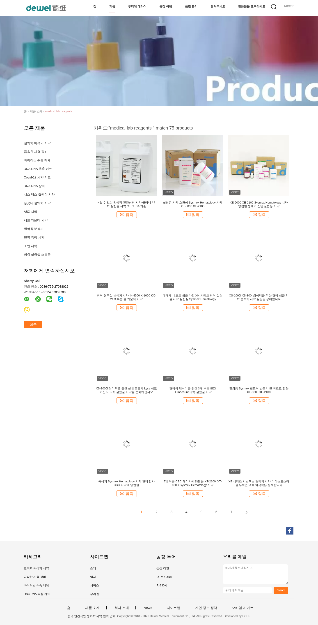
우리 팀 (95, 594)
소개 (93, 568)
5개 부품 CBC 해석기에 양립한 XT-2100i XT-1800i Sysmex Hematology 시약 (192, 483)
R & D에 (161, 585)
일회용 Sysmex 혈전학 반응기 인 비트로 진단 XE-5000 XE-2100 (258, 390)
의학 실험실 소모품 (37, 254)
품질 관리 (191, 6)
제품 (112, 6)
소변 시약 (30, 246)
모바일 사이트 (242, 607)
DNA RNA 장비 (34, 186)
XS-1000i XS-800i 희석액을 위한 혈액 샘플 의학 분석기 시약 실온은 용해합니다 (258, 297)
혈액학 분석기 (34, 229)
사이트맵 (173, 607)
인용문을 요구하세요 (251, 6)
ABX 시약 (30, 211)
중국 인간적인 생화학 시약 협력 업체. (92, 616)
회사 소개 (121, 607)
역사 (93, 577)
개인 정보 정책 (206, 607)
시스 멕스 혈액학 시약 (39, 194)
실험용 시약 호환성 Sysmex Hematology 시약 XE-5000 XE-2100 (192, 204)
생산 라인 (162, 568)
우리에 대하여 (137, 6)
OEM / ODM (164, 577)
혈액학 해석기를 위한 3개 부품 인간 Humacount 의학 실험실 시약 (192, 390)
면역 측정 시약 (34, 237)
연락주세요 (217, 6)
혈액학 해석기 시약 (37, 143)
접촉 (33, 324)
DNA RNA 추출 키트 (38, 169)
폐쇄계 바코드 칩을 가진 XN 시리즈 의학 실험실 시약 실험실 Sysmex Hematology (192, 297)
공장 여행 (165, 6)
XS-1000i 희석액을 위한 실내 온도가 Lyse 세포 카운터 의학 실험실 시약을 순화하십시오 (126, 390)
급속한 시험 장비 (36, 151)
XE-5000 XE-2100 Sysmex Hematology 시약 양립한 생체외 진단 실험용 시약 (259, 204)
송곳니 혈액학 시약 (37, 203)
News (148, 607)
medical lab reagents (58, 111)
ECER (247, 616)
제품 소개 (92, 607)
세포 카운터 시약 (36, 220)
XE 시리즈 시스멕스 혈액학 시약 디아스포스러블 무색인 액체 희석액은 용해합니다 (259, 483)
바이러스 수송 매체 (37, 160)
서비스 (94, 585)
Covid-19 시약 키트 (37, 177)
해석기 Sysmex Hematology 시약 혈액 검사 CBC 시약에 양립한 (126, 483)
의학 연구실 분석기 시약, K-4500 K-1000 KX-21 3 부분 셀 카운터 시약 (126, 297)
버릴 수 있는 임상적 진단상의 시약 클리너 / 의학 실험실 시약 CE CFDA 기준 (126, 204)
